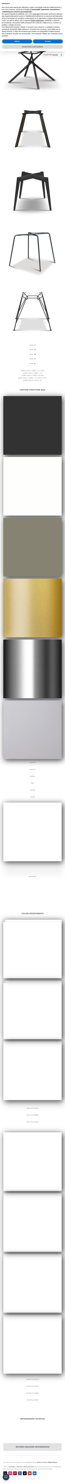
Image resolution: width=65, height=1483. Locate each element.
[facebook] (20, 1473)
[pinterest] (15, 1473)
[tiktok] (25, 1473)
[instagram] (10, 1473)
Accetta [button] (48, 41)
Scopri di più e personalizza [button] (32, 47)
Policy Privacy (52, 1462)
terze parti (36, 14)
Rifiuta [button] (17, 41)
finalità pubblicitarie (37, 20)
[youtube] (30, 1473)
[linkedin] (34, 1473)
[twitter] (5, 1473)
